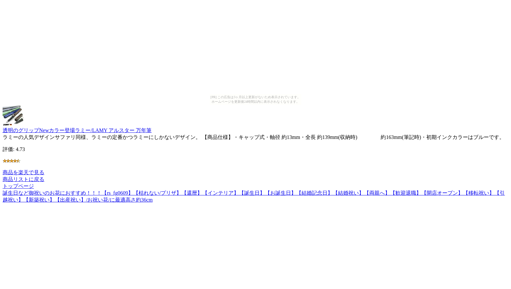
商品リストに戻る (23, 179)
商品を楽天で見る (23, 172)
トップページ (18, 186)
